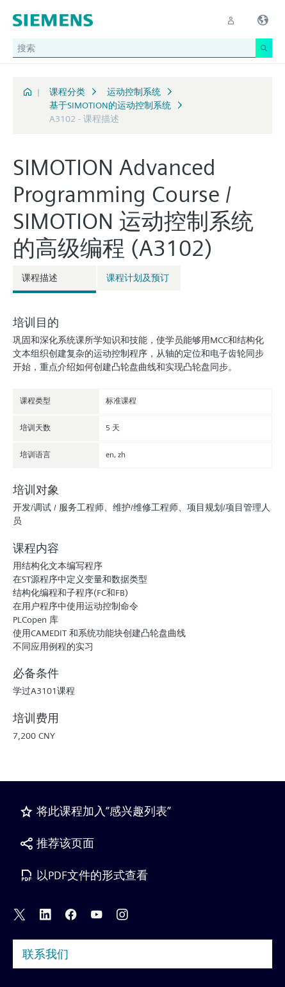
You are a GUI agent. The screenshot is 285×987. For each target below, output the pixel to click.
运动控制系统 (134, 92)
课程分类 (67, 92)
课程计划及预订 (137, 278)
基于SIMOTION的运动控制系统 (110, 105)
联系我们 (45, 954)
